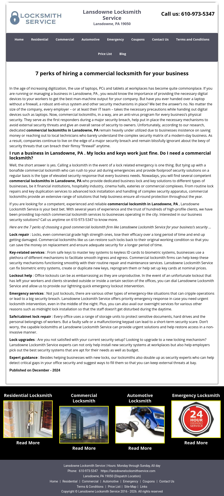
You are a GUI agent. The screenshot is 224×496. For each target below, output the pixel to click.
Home (19, 39)
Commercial (65, 39)
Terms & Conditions (90, 486)
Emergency (115, 39)
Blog (122, 54)
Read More (28, 443)
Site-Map (130, 486)
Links (143, 486)
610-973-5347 (198, 13)
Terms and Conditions (192, 39)
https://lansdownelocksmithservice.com (128, 471)
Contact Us (160, 39)
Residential (39, 39)
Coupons (137, 39)
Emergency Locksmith (196, 395)
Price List (105, 54)
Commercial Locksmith (84, 398)
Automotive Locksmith (140, 398)
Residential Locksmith (28, 395)
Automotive (91, 39)
